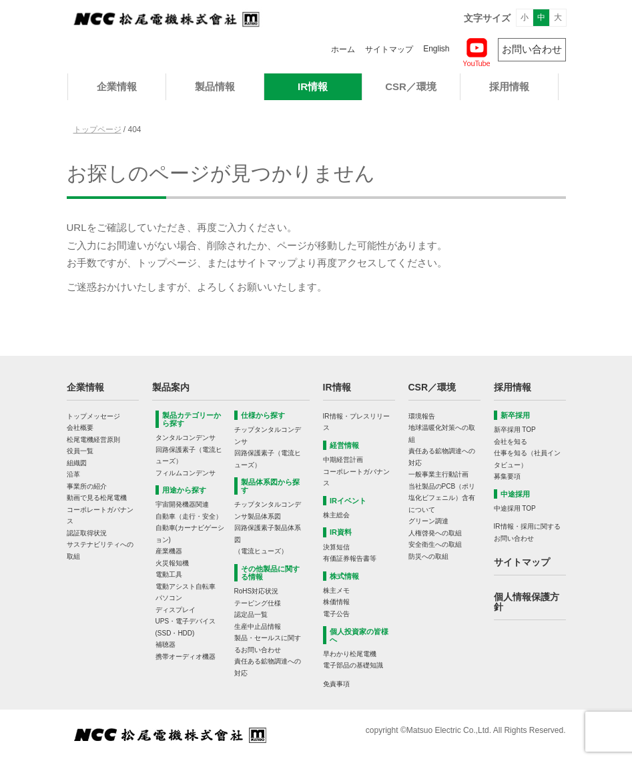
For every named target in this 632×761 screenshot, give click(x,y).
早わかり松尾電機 (349, 654)
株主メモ (336, 590)
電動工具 (168, 574)
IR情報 (313, 86)
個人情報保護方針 (526, 601)
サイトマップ (389, 49)
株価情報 (336, 601)
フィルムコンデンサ (185, 473)
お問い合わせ (532, 49)
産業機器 (168, 551)
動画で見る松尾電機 (97, 497)
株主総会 (336, 515)
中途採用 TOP (515, 508)
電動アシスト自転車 (185, 586)
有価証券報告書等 (349, 558)
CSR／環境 (410, 86)
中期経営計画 (343, 459)
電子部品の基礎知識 (353, 665)
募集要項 (507, 476)
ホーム (343, 49)
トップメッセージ (93, 416)
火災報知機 (172, 563)
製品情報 (215, 86)
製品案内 (171, 387)
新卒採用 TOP (515, 429)
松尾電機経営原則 (93, 439)
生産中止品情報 (257, 626)
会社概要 (80, 427)
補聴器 (165, 644)
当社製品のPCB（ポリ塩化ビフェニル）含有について (442, 498)
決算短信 (336, 547)
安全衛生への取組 (435, 544)
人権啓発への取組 (435, 533)
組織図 (77, 463)
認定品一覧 (251, 614)
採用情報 (509, 86)
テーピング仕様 (257, 603)
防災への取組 (428, 556)
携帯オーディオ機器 (185, 656)
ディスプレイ (175, 609)
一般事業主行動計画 (438, 474)
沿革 (73, 474)
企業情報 (117, 86)
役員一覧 (80, 451)
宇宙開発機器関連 (182, 504)
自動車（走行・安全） (188, 516)
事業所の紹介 (87, 486)
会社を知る (510, 441)
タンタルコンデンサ (185, 437)
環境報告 (421, 416)
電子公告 (336, 613)
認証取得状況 (87, 533)
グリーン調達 (428, 521)
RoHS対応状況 (256, 591)
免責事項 (336, 684)
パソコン (168, 597)
